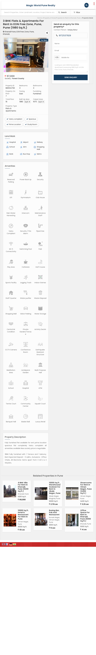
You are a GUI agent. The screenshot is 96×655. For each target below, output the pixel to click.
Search (62, 12)
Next (69, 51)
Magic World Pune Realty (40, 5)
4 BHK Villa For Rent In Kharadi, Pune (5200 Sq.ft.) (23, 445)
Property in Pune (49, 18)
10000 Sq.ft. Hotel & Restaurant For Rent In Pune (23, 473)
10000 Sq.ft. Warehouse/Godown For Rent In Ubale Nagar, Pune (55, 446)
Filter (77, 12)
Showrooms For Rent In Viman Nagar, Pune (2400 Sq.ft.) (86, 446)
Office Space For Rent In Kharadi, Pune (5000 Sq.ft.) (85, 474)
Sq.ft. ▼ (35, 96)
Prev (6, 51)
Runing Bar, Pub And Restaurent (54, 471)
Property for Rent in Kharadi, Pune (68, 18)
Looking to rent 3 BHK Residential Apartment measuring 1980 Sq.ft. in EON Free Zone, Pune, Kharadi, (85, 79)
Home (39, 18)
